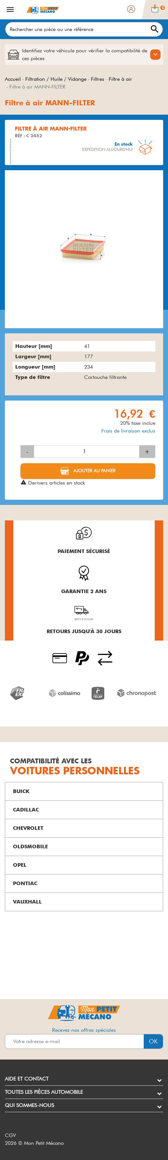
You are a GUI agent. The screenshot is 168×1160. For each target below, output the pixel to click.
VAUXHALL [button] (27, 902)
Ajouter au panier (94, 470)
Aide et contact (27, 1079)
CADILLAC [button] (26, 810)
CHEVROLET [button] (28, 828)
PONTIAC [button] (25, 883)
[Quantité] (87, 451)
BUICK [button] (21, 791)
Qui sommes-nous (29, 1105)
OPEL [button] (20, 865)
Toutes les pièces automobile (44, 1092)
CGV (10, 1135)
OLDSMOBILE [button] (30, 846)
